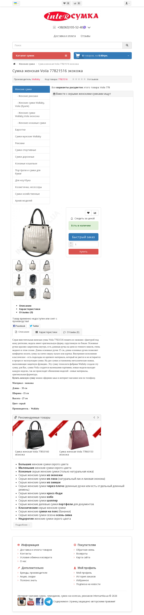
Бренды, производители (33, 572)
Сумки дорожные (24, 156)
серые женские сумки (39, 471)
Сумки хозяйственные (27, 193)
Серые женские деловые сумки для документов (56, 504)
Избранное (82, 580)
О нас (23, 561)
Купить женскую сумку (23, 378)
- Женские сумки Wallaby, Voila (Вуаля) (30, 104)
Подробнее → (22, 524)
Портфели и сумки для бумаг (27, 172)
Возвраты (81, 553)
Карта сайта (83, 557)
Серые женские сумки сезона (45, 515)
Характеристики (29, 309)
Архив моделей (23, 200)
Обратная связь (85, 549)
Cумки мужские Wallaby (28, 136)
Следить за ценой (83, 218)
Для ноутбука (22, 180)
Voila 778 (105, 87)
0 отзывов (92, 79)
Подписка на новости (88, 584)
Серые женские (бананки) (45, 511)
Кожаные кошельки (26, 163)
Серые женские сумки (41, 475)
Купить (83, 251)
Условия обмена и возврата (36, 557)
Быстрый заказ (83, 237)
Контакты (25, 553)
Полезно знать (28, 580)
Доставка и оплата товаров (36, 549)
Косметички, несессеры (28, 187)
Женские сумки (27, 63)
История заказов (86, 576)
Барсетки (20, 129)
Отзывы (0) (26, 312)
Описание (25, 305)
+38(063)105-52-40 (70, 27)
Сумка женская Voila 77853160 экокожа (32, 453)
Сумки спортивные (25, 149)
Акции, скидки (27, 576)
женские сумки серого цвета (43, 464)
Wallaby (36, 79)
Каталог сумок (41, 55)
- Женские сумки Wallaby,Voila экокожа (27, 114)
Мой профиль (84, 572)
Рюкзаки (20, 143)
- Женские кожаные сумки (30, 122)
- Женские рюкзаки (26, 96)
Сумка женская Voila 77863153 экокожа (76, 453)
